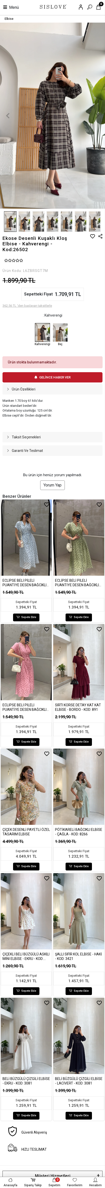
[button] (8, 116)
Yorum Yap (52, 485)
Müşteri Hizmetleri (52, 1175)
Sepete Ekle (26, 617)
